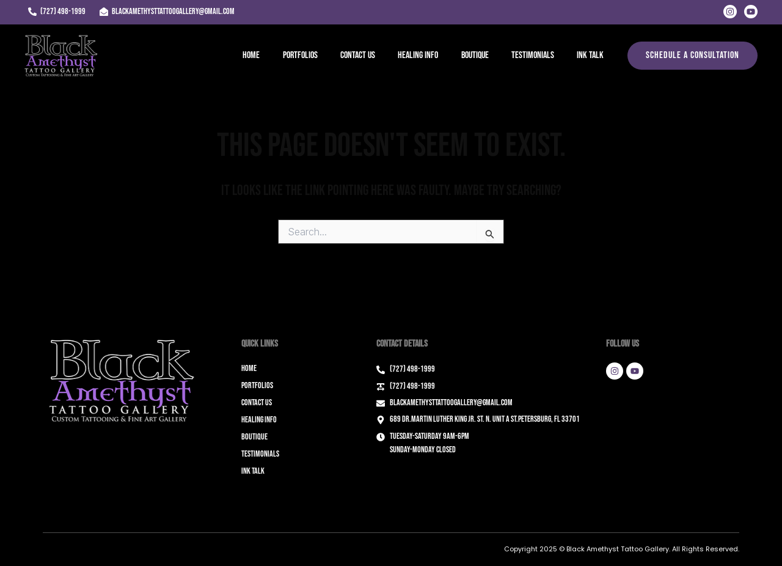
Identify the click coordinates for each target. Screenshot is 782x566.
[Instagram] (730, 11)
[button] (692, 56)
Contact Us (372, 55)
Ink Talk (592, 55)
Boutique (483, 55)
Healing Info (429, 55)
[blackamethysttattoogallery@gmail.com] (167, 11)
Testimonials (537, 55)
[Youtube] (751, 11)
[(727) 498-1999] (56, 11)
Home (272, 55)
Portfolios (318, 55)
